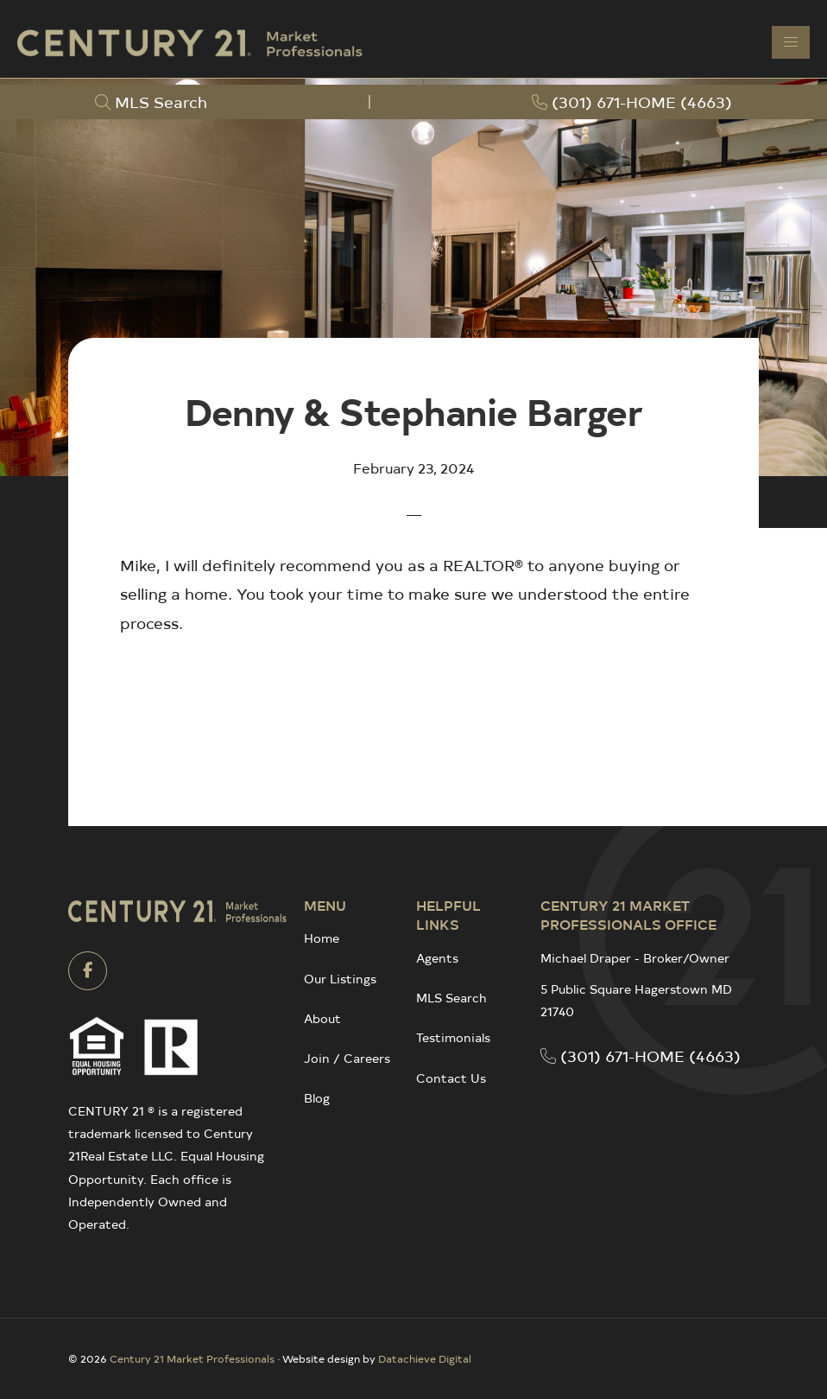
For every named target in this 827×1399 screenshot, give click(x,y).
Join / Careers (347, 1058)
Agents (437, 958)
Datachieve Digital (424, 1358)
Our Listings (340, 978)
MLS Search (451, 997)
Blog (317, 1098)
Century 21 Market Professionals (192, 1358)
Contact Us (451, 1078)
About (322, 1018)
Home (321, 938)
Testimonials (453, 1037)
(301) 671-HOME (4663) (640, 1055)
